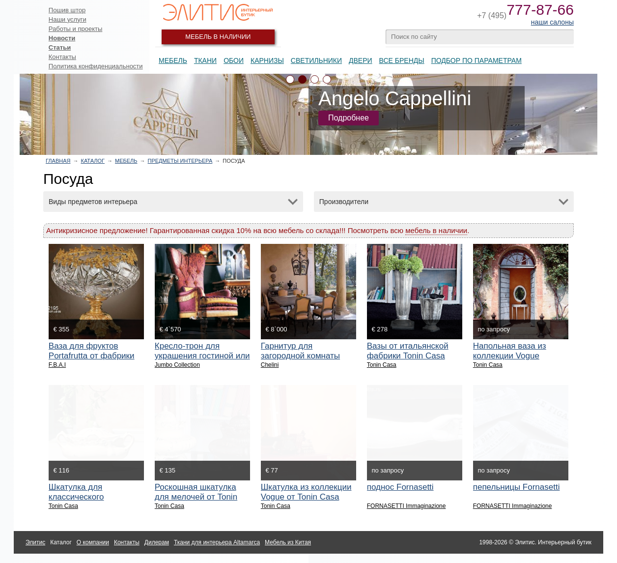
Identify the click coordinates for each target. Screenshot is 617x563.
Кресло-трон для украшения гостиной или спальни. (202, 355)
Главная (58, 161)
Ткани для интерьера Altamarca (217, 542)
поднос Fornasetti (400, 487)
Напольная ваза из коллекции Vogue (509, 350)
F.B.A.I (57, 364)
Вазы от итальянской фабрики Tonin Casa (408, 350)
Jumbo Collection (177, 364)
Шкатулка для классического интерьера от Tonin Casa (96, 496)
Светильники (316, 60)
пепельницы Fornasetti (516, 487)
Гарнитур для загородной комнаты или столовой (300, 355)
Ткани (205, 60)
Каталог (93, 161)
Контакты (62, 56)
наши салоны (552, 22)
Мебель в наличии (218, 36)
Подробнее (348, 118)
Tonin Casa (381, 364)
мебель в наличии (436, 230)
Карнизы (267, 60)
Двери (360, 60)
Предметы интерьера (180, 161)
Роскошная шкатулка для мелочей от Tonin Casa (196, 496)
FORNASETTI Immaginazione (406, 506)
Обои (234, 60)
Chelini (270, 364)
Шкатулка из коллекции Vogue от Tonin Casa (306, 492)
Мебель (173, 60)
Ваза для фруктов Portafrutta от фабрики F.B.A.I (92, 355)
